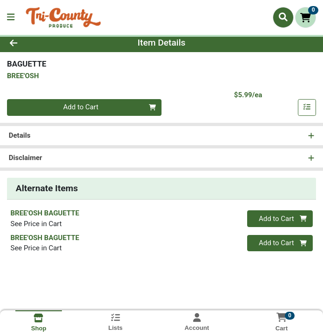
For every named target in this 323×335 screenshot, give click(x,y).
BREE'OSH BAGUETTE (45, 213)
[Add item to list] (307, 107)
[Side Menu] (10, 17)
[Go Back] (45, 43)
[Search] (283, 17)
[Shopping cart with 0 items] (305, 17)
